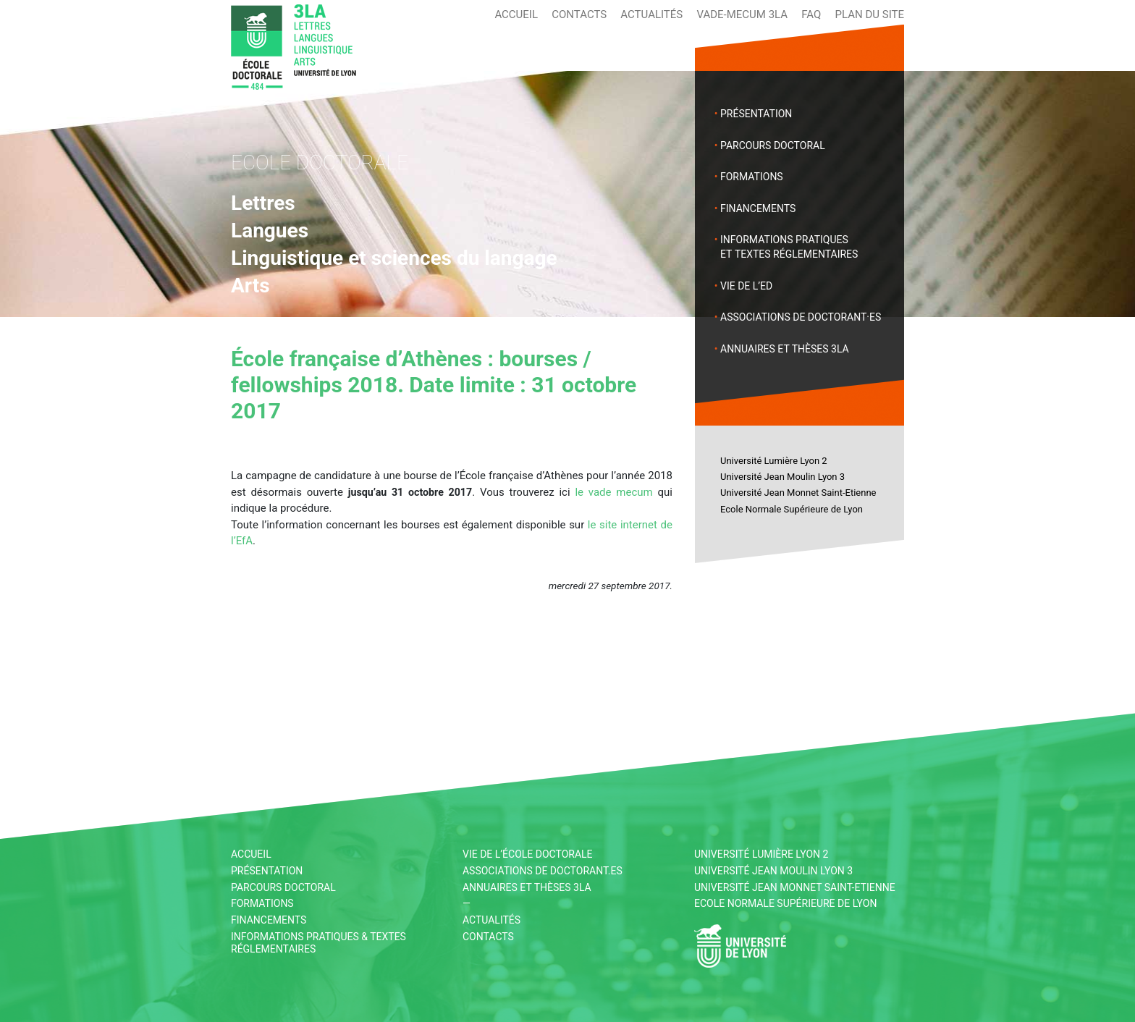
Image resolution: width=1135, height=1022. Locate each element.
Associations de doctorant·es (800, 317)
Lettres (263, 203)
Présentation (756, 113)
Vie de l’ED (746, 286)
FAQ (811, 14)
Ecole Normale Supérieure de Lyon (791, 509)
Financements (758, 208)
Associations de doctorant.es (543, 871)
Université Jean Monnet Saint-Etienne (798, 492)
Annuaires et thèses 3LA (784, 349)
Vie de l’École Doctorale (528, 854)
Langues (269, 230)
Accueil (516, 14)
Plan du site (869, 14)
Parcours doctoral (772, 145)
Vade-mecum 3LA (742, 14)
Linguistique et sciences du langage (394, 258)
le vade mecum (613, 492)
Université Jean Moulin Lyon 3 (782, 476)
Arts (250, 285)
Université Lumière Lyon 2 (773, 460)
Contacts (579, 14)
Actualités (651, 14)
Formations (751, 176)
